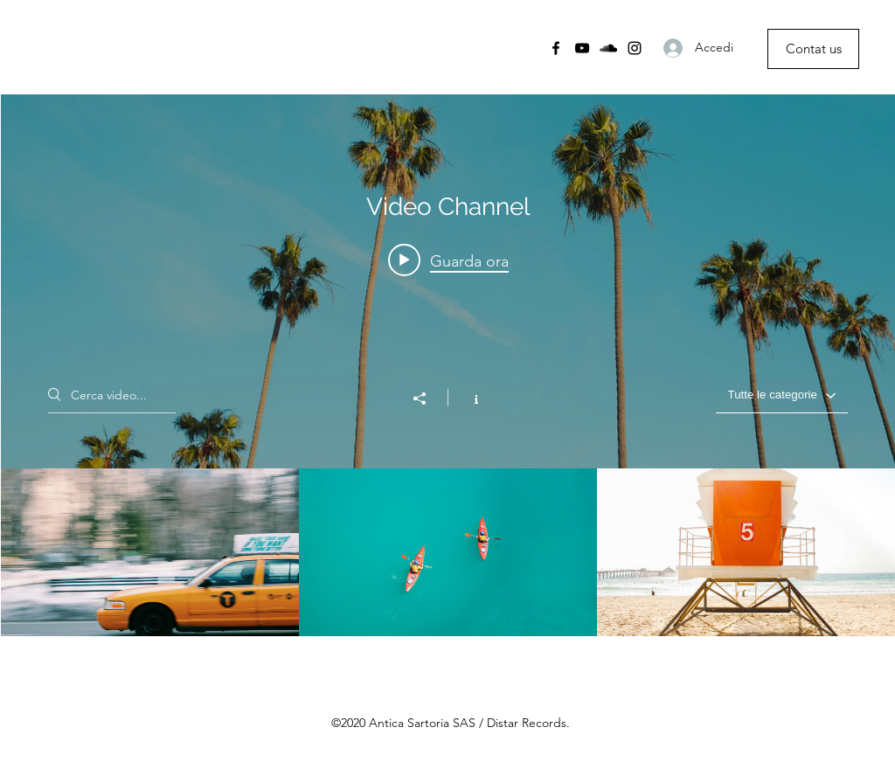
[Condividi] (428, 398)
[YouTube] (582, 48)
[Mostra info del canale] (467, 397)
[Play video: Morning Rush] (448, 260)
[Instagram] (634, 48)
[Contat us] (813, 49)
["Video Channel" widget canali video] (448, 365)
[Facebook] (556, 48)
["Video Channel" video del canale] (448, 552)
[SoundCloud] (608, 48)
